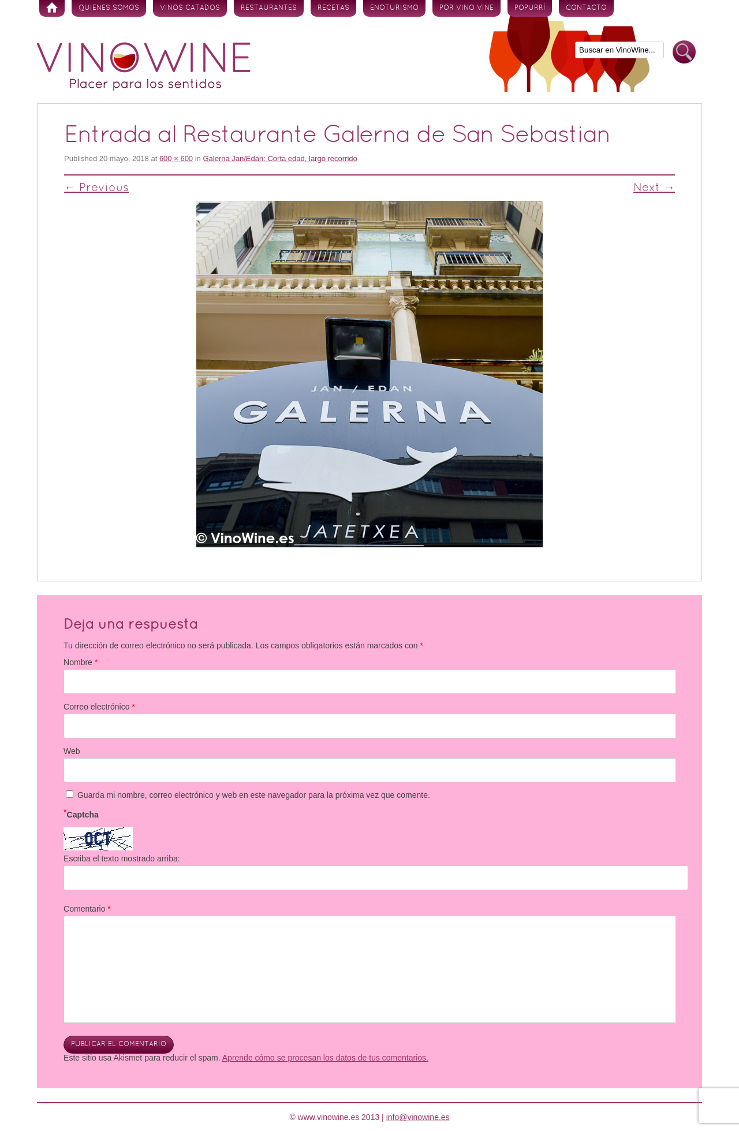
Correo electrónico (99, 706)
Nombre (81, 662)
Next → (654, 188)
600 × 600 (176, 158)
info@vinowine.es (418, 1117)
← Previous (96, 188)
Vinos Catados (190, 8)
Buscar (684, 52)
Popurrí (529, 8)
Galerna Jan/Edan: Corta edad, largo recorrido (280, 158)
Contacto (586, 8)
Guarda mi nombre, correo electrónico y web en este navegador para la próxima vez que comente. (253, 795)
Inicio (52, 8)
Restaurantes (269, 8)
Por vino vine (466, 8)
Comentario (87, 908)
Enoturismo (394, 8)
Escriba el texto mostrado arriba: (122, 858)
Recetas (333, 8)
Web (72, 751)
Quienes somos (109, 8)
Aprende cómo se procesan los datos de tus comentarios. (325, 1057)
